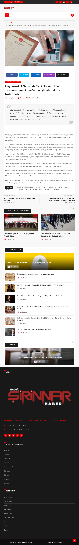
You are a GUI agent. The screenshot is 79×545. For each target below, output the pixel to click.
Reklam (7, 450)
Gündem (7, 470)
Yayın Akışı (8, 513)
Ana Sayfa (9, 23)
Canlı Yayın (8, 501)
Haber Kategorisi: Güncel (13, 81)
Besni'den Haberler (11, 466)
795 (27, 98)
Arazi (67, 187)
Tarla (8, 190)
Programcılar (9, 517)
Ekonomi (7, 458)
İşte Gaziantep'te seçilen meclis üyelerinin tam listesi (35, 274)
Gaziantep (7, 454)
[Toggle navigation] (7, 15)
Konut (21, 190)
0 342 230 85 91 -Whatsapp (17, 425)
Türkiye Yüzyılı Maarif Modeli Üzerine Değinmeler (34, 329)
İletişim (6, 521)
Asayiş (6, 483)
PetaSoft (65, 542)
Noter (38, 187)
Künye (6, 525)
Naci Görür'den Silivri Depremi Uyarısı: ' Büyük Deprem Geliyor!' (39, 296)
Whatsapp (8, 2)
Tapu (44, 187)
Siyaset (6, 479)
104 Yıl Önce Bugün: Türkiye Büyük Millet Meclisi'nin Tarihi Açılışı (39, 285)
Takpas (56, 190)
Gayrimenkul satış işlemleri (24, 187)
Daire (60, 187)
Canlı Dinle (18, 2)
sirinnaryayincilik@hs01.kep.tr (18, 429)
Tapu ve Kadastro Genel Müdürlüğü (38, 190)
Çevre (6, 529)
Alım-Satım (52, 187)
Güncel (6, 474)
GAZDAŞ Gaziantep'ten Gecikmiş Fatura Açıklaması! (39, 357)
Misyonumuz (8, 509)
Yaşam (6, 462)
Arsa (14, 190)
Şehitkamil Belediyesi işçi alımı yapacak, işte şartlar (29, 262)
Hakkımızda (8, 505)
